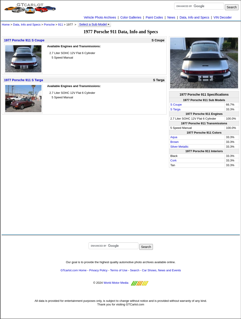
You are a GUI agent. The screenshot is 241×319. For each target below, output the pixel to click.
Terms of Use (119, 270)
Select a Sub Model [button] (94, 24)
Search (134, 270)
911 (60, 24)
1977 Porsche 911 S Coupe (24, 40)
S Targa (175, 109)
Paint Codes (154, 17)
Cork (173, 160)
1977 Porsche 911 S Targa (23, 80)
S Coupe (176, 104)
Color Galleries (130, 17)
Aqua (173, 137)
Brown (174, 142)
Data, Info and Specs (194, 17)
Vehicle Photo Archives (100, 17)
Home (6, 24)
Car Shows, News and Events (161, 270)
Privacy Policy (98, 270)
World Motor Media (116, 283)
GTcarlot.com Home (73, 270)
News (171, 17)
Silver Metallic (179, 146)
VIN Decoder (223, 17)
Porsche (49, 24)
